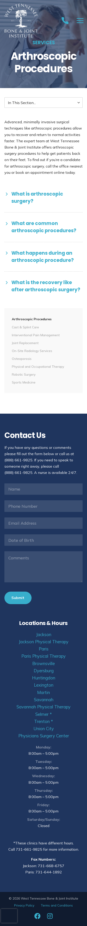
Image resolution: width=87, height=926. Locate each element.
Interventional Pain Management (36, 335)
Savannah (43, 699)
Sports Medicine (23, 382)
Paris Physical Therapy (43, 656)
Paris (43, 649)
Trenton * (43, 721)
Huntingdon (43, 678)
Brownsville (43, 663)
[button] (43, 197)
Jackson (43, 634)
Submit (17, 597)
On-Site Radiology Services (32, 351)
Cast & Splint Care (25, 327)
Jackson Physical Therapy (43, 641)
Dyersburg (44, 670)
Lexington (43, 685)
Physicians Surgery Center (43, 736)
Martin (43, 692)
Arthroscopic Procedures (32, 319)
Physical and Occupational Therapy (38, 366)
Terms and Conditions (57, 905)
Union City (43, 728)
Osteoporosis (22, 359)
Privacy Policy (24, 905)
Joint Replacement (25, 343)
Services (43, 42)
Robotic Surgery (23, 374)
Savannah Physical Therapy (43, 707)
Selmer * (43, 714)
